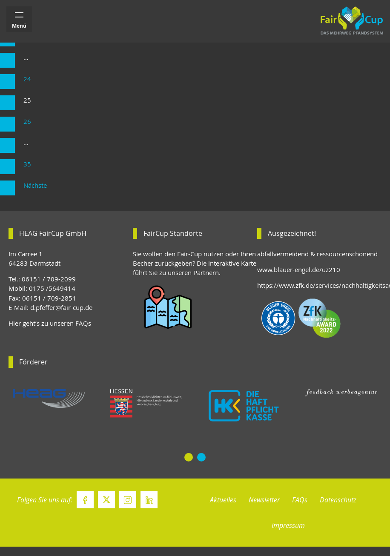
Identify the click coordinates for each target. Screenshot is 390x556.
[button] (188, 457)
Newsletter (264, 499)
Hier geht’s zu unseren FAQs (50, 323)
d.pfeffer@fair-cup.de (61, 308)
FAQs (299, 499)
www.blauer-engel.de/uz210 (298, 270)
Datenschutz (338, 499)
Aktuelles (223, 499)
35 (27, 164)
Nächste (35, 185)
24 (27, 79)
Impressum (288, 525)
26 (27, 122)
